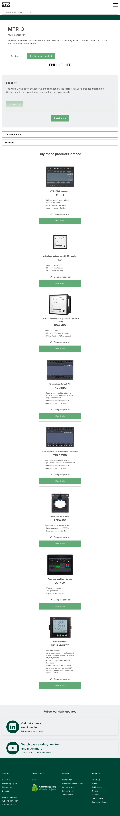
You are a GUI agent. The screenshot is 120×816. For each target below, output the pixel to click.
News (94, 783)
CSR (34, 780)
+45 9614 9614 (12, 801)
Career (95, 791)
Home (8, 12)
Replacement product (41, 56)
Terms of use (67, 794)
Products (18, 12)
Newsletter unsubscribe (72, 783)
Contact (95, 794)
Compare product (60, 214)
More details (60, 221)
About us (96, 780)
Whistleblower (68, 787)
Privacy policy (68, 791)
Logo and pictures (100, 802)
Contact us (16, 56)
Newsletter (67, 780)
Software (9, 142)
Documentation (13, 134)
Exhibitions (96, 787)
